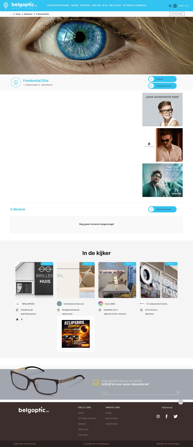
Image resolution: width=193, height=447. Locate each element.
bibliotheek (115, 5)
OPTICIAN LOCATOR (87, 418)
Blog (105, 5)
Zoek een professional (58, 5)
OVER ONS (82, 435)
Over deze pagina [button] (177, 14)
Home (18, 14)
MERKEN (82, 424)
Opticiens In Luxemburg (134, 5)
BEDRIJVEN (83, 429)
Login (178, 6)
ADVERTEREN (112, 424)
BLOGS (109, 413)
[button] (170, 6)
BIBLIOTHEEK (112, 418)
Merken (75, 5)
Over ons (96, 5)
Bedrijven (85, 5)
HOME (81, 413)
